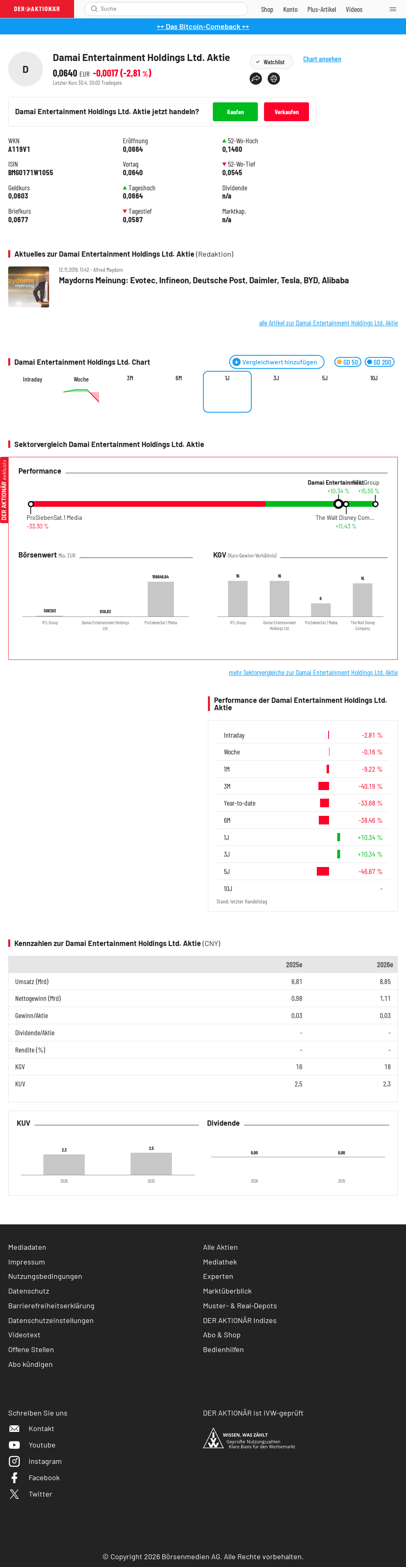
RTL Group (365, 482)
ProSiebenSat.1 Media (54, 518)
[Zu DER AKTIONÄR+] (321, 9)
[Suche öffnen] (94, 9)
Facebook (34, 1477)
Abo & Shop (222, 1334)
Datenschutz (28, 1290)
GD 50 (350, 361)
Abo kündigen (30, 1363)
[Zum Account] (290, 9)
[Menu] (395, 9)
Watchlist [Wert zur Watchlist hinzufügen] (274, 61)
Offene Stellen (31, 1349)
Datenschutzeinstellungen (51, 1320)
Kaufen (235, 111)
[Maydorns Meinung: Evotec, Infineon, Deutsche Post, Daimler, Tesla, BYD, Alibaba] (203, 287)
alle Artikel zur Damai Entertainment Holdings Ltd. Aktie (328, 322)
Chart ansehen (327, 64)
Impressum (26, 1261)
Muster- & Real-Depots (240, 1305)
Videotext (24, 1334)
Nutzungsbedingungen (45, 1275)
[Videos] (354, 9)
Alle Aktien (220, 1246)
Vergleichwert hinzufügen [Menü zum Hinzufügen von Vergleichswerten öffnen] (279, 362)
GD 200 (382, 361)
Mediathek (220, 1261)
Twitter (30, 1493)
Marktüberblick (227, 1290)
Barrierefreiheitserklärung (51, 1305)
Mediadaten (27, 1246)
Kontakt (31, 1428)
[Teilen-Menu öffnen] (256, 78)
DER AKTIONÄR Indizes (240, 1320)
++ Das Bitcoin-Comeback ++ (203, 26)
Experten (218, 1275)
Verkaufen (287, 111)
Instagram (35, 1460)
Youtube (32, 1444)
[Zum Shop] (267, 9)
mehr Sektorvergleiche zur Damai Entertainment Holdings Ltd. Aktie (313, 672)
